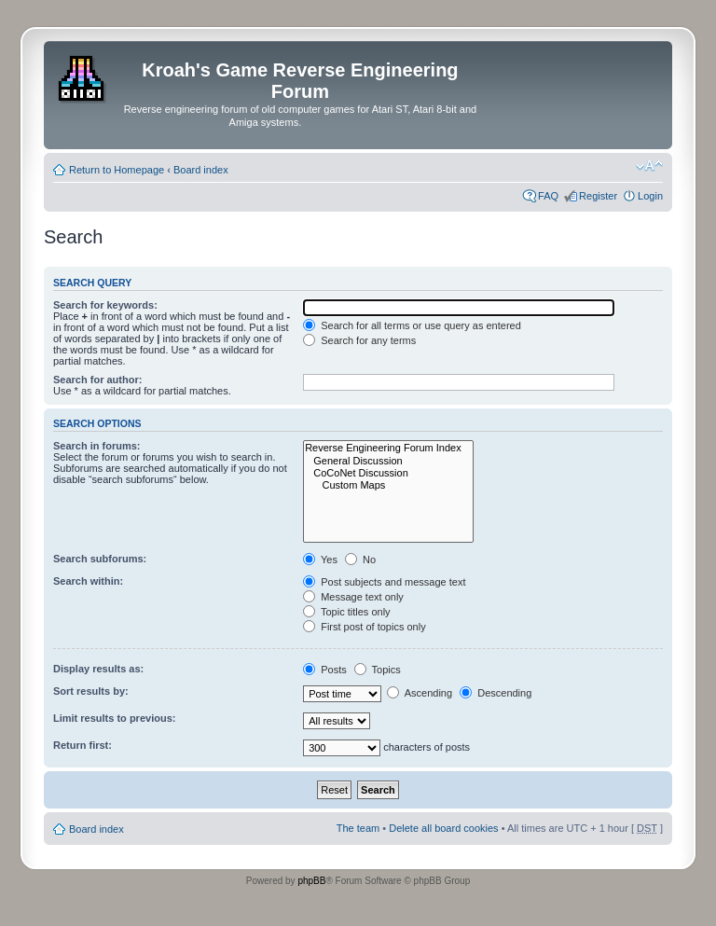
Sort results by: (91, 691)
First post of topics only (364, 626)
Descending (495, 692)
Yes (320, 559)
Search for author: (97, 379)
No (360, 559)
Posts (325, 669)
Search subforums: (99, 558)
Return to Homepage (116, 169)
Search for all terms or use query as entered (412, 325)
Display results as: (98, 668)
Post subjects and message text (384, 581)
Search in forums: (97, 445)
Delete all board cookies (443, 828)
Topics (377, 669)
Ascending (419, 692)
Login (650, 195)
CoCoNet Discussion (388, 473)
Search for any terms (359, 340)
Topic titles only (346, 611)
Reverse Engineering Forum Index (388, 448)
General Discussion (388, 461)
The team (358, 828)
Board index (200, 169)
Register (598, 195)
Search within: (88, 581)
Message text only (353, 596)
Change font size (649, 166)
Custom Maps (388, 485)
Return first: (82, 745)
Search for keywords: (105, 305)
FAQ (548, 195)
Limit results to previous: (114, 718)
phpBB (311, 881)
